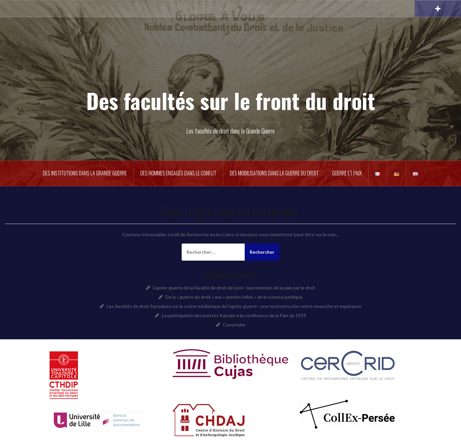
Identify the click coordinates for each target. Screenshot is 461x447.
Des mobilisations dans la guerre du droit (274, 173)
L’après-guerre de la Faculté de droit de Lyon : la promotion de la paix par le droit (234, 287)
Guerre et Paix (347, 173)
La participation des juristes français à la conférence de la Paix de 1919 (234, 315)
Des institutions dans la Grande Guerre (85, 173)
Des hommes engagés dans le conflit (178, 173)
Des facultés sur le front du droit (230, 100)
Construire (234, 324)
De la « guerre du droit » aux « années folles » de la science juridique (233, 297)
